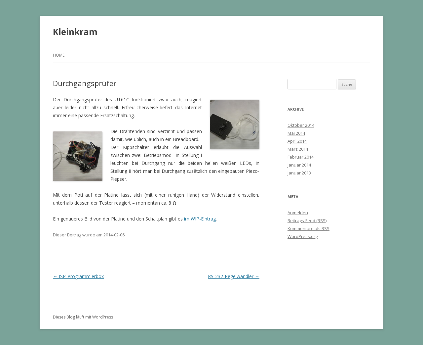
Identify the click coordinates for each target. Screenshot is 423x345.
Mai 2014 (296, 133)
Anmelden (298, 213)
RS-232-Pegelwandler (233, 276)
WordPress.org (303, 236)
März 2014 (298, 149)
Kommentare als (308, 228)
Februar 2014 (301, 157)
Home (58, 55)
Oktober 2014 (301, 125)
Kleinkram (75, 32)
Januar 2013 (299, 173)
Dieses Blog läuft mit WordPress (83, 317)
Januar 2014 (299, 165)
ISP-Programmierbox (78, 276)
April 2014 (297, 141)
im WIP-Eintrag (200, 219)
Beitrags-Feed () (307, 220)
